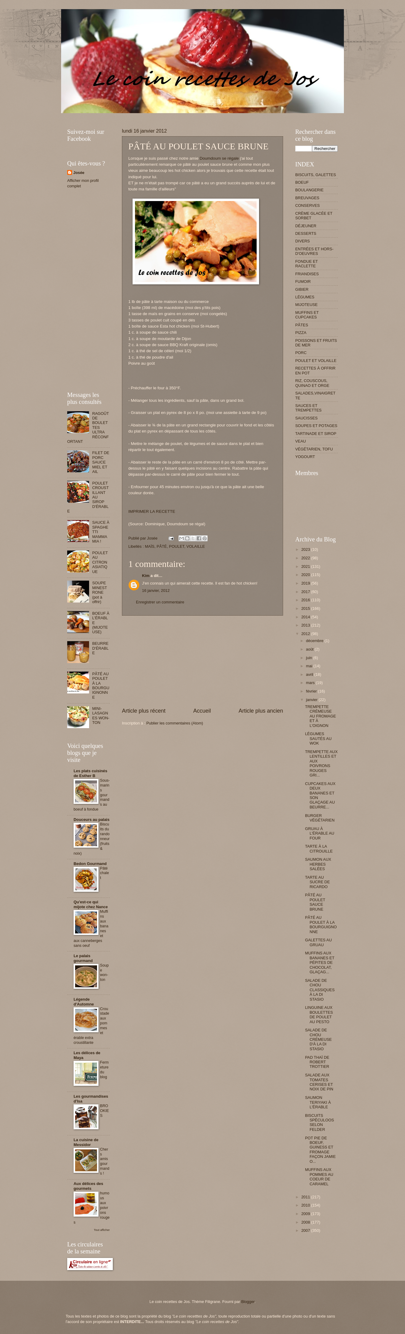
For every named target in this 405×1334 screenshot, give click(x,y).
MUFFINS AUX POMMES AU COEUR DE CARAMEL (319, 1176)
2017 (306, 591)
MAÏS (149, 546)
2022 (306, 558)
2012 (306, 633)
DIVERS (302, 241)
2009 (306, 1213)
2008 (306, 1222)
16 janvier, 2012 (156, 590)
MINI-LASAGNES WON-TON (100, 715)
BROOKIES (104, 1111)
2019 (306, 583)
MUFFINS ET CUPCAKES (307, 314)
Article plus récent (143, 711)
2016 (306, 600)
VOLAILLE (195, 546)
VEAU (300, 441)
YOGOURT (305, 456)
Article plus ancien (261, 711)
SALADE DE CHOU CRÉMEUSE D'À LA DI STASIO (318, 1039)
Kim (145, 575)
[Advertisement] (178, 115)
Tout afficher (102, 1230)
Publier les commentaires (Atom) (174, 723)
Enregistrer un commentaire (160, 602)
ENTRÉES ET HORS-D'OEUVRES (314, 251)
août (310, 649)
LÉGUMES (304, 297)
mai (309, 666)
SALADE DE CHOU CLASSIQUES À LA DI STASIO (319, 990)
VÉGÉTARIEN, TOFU (314, 449)
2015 (306, 608)
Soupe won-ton (104, 972)
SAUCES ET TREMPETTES (308, 407)
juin (309, 657)
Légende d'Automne (84, 1001)
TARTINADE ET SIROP (315, 433)
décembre (315, 640)
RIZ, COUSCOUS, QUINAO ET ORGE (312, 382)
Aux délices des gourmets (88, 1186)
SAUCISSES (306, 418)
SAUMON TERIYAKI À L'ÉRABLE (318, 1102)
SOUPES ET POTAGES (316, 425)
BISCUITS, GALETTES (315, 174)
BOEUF (302, 182)
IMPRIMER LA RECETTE (151, 511)
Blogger (247, 1301)
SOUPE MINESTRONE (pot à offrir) (99, 592)
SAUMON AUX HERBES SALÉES (318, 864)
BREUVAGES (307, 198)
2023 (306, 549)
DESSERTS (305, 233)
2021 (306, 566)
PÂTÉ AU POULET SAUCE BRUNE (315, 902)
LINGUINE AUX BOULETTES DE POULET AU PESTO (319, 1014)
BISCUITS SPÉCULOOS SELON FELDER (319, 1122)
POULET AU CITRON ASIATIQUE (100, 562)
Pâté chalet (104, 873)
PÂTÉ (162, 546)
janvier (312, 699)
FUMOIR (303, 281)
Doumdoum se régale (219, 158)
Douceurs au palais (91, 819)
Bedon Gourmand (90, 863)
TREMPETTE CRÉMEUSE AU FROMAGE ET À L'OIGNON (320, 716)
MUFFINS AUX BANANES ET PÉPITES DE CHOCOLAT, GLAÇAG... (319, 962)
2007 (306, 1230)
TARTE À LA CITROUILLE (319, 848)
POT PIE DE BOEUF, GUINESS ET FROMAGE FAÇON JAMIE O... (320, 1150)
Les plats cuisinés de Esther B (90, 773)
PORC (300, 352)
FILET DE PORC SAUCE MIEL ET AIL (100, 462)
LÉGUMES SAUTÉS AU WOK (318, 738)
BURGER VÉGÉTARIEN (319, 817)
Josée (79, 172)
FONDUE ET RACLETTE (306, 263)
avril (310, 674)
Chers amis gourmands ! (104, 1161)
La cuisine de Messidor (86, 1142)
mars (311, 682)
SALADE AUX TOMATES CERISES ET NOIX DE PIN (319, 1082)
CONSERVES (307, 205)
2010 (306, 1205)
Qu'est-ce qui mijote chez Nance (91, 904)
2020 (306, 574)
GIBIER (302, 289)
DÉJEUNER (305, 226)
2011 (306, 1197)
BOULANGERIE (309, 190)
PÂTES (301, 325)
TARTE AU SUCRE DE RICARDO (317, 882)
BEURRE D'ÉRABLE (100, 648)
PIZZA (300, 332)
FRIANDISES (307, 274)
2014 (306, 617)
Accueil (202, 711)
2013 (306, 625)
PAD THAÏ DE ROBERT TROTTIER (317, 1062)
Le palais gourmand (83, 958)
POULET (176, 546)
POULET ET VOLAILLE (316, 360)
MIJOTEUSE (306, 304)
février (312, 691)
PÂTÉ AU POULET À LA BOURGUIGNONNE (100, 686)
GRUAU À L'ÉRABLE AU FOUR (319, 833)
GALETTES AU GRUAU (318, 942)
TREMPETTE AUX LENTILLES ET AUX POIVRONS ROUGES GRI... (321, 763)
